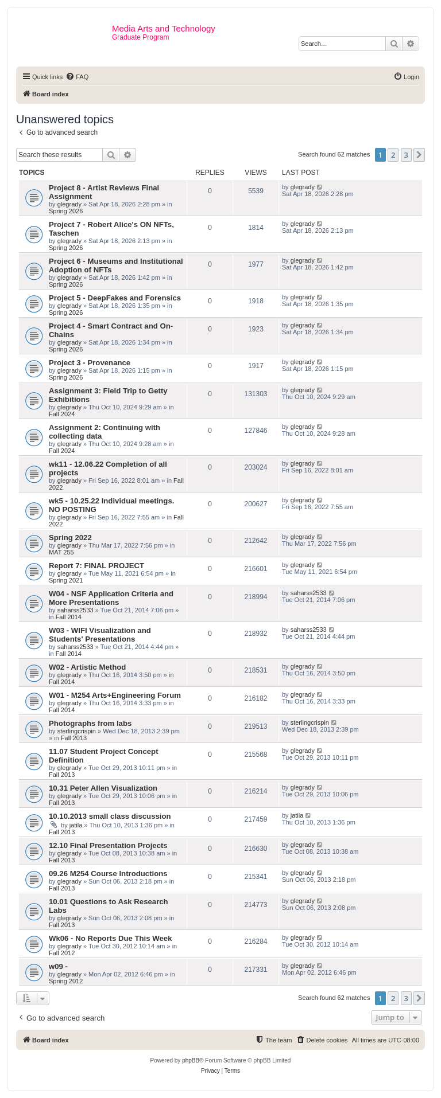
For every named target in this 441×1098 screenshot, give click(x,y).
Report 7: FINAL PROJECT (96, 565)
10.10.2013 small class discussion (110, 816)
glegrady (69, 204)
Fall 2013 (74, 737)
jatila (76, 825)
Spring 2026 (66, 211)
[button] (419, 155)
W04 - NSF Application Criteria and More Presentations (111, 598)
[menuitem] (76, 77)
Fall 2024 (62, 414)
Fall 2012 (62, 952)
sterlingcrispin (76, 731)
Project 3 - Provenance (89, 362)
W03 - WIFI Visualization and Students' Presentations (100, 634)
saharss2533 (75, 610)
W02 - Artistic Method (87, 667)
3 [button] (406, 155)
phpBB (190, 1060)
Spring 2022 (70, 537)
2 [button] (393, 155)
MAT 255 (61, 552)
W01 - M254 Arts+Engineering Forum (115, 695)
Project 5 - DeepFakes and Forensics (115, 298)
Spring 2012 (66, 981)
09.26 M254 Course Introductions (108, 873)
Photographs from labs (90, 723)
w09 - (58, 966)
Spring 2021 (66, 580)
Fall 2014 (69, 617)
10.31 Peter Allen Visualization (103, 788)
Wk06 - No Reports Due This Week (110, 938)
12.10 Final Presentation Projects (108, 845)
